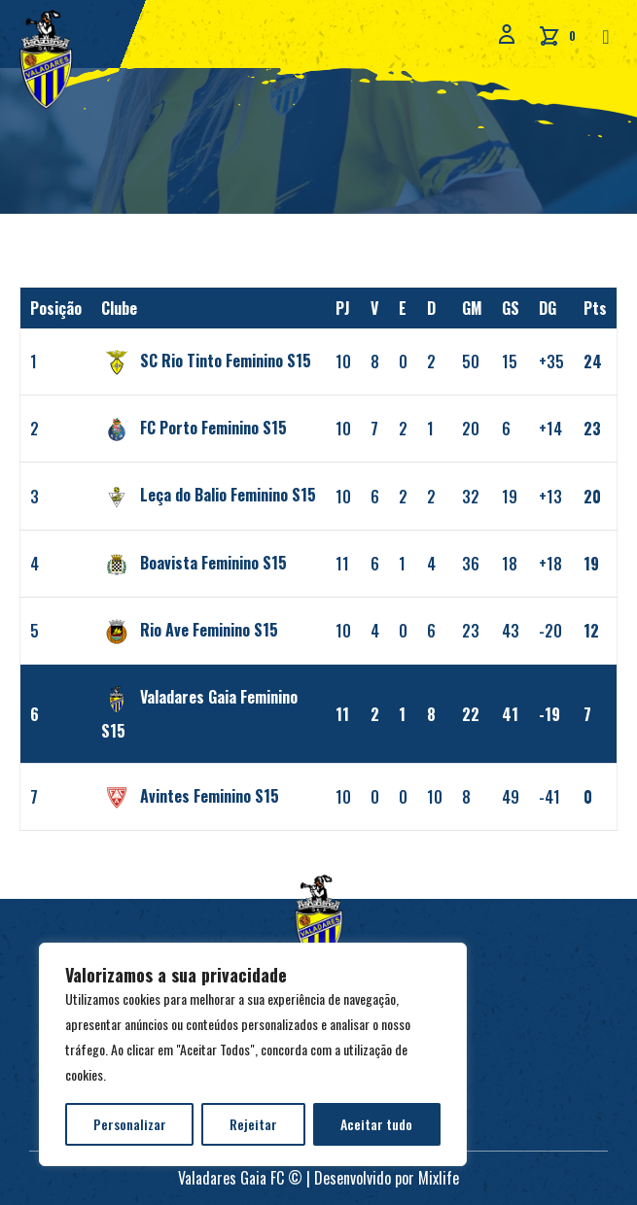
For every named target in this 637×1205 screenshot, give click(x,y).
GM (472, 308)
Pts (595, 308)
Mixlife (438, 1177)
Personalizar (129, 1124)
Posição (56, 308)
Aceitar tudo (376, 1124)
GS (510, 308)
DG (547, 308)
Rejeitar (253, 1124)
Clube (119, 308)
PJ (343, 308)
